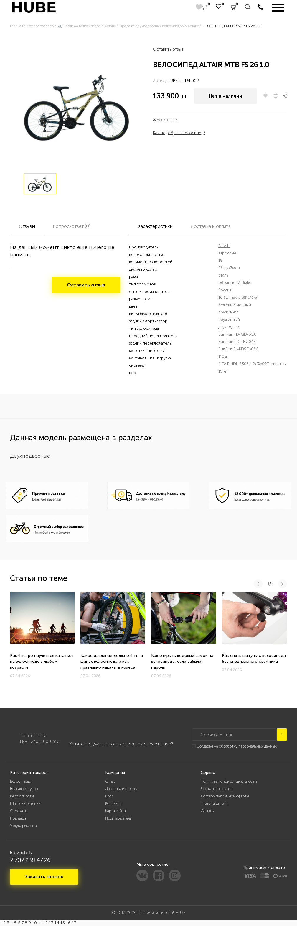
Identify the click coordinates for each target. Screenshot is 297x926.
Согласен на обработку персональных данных (237, 746)
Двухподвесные (30, 456)
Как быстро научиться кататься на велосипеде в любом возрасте (41, 661)
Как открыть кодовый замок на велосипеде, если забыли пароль (182, 661)
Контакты (113, 803)
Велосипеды (20, 781)
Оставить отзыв (168, 49)
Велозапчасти (22, 796)
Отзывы (207, 811)
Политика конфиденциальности (229, 781)
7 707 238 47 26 (30, 860)
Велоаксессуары (24, 789)
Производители (118, 818)
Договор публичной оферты (225, 796)
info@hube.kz (21, 853)
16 (238, 297)
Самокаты (18, 811)
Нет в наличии (225, 96)
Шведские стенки (25, 803)
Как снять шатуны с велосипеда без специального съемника (254, 658)
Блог (109, 796)
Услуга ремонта (23, 825)
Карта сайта (115, 811)
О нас (110, 781)
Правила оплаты (215, 803)
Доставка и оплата (121, 789)
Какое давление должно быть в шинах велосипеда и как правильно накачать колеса (111, 661)
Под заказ (18, 818)
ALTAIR (224, 245)
